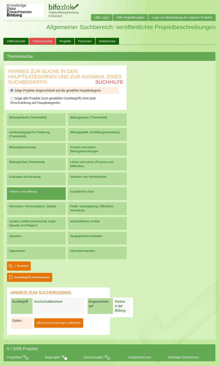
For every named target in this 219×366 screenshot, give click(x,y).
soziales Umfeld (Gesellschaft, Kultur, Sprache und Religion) (32, 223)
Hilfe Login (101, 17)
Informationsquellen (82, 251)
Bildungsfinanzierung (22, 147)
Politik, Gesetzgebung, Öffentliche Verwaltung (91, 208)
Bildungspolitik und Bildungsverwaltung (94, 132)
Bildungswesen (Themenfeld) (88, 117)
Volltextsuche (16, 41)
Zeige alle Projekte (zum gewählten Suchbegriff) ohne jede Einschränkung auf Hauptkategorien (53, 100)
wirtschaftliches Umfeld (84, 221)
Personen (85, 41)
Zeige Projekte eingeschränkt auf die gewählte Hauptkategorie (55, 90)
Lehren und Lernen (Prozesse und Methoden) (91, 164)
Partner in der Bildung (23, 191)
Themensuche (42, 41)
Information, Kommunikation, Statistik (32, 206)
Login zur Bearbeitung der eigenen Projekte (182, 17)
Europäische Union (82, 191)
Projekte (65, 41)
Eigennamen (17, 251)
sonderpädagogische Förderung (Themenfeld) (29, 134)
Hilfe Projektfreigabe (130, 17)
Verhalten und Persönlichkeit (88, 176)
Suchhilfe (109, 82)
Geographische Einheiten (86, 236)
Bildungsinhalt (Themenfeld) (27, 162)
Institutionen (107, 41)
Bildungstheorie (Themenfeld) (28, 117)
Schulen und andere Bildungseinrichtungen (84, 149)
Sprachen (15, 236)
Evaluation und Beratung (24, 176)
